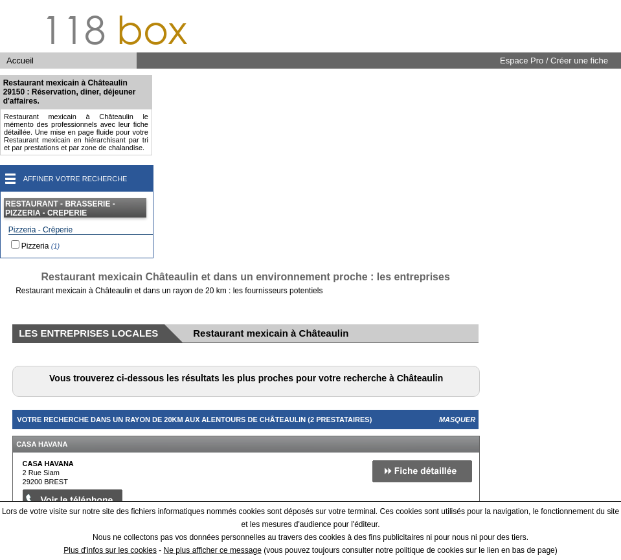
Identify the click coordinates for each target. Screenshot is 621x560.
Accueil (20, 60)
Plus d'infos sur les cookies (110, 550)
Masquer (457, 419)
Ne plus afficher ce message (213, 550)
